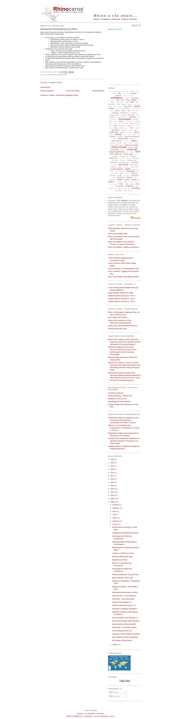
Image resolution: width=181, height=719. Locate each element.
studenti (129, 177)
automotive (112, 100)
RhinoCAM (113, 158)
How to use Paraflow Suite (117, 234)
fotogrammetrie (114, 115)
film (138, 110)
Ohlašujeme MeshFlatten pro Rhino (125, 592)
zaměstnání (119, 190)
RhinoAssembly (123, 156)
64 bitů (114, 93)
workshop (136, 188)
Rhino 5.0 (118, 154)
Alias (128, 93)
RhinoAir (115, 156)
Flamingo (115, 113)
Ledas (115, 128)
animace (118, 95)
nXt (134, 134)
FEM (133, 110)
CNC (134, 104)
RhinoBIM (133, 156)
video (137, 184)
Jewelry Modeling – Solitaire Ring (120, 396)
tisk (110, 184)
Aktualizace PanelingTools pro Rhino (58, 29)
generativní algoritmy (122, 117)
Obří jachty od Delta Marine (122, 640)
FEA (129, 111)
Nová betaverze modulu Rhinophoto (125, 637)
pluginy (134, 141)
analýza (134, 93)
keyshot (131, 123)
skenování (122, 171)
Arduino (125, 95)
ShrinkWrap (135, 169)
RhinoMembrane (132, 160)
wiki (125, 188)
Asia (112, 716)
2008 (113, 502)
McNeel (124, 200)
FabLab (123, 110)
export (117, 111)
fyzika (137, 115)
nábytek (136, 132)
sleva (138, 171)
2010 (113, 495)
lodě (131, 128)
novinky (129, 134)
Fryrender (131, 115)
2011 (113, 492)
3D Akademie (116, 91)
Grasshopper (125, 119)
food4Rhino (133, 113)
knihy (115, 126)
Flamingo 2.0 (124, 113)
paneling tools (123, 138)
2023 (113, 466)
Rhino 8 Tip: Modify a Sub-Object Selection (123, 277)
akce (124, 93)
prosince (116, 505)
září (114, 514)
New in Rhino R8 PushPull (117, 317)
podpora (112, 143)
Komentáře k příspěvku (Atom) (67, 95)
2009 (113, 499)
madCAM (123, 130)
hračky (115, 121)
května (115, 645)
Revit (127, 152)
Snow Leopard (114, 173)
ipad (110, 123)
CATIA (118, 104)
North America (74, 716)
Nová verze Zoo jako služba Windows (125, 621)
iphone (115, 123)
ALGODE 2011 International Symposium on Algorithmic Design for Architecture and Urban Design (124, 440)
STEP (113, 177)
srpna (115, 518)
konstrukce (122, 126)
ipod (119, 123)
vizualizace (129, 186)
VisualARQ (119, 186)
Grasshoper (114, 119)
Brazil (134, 100)
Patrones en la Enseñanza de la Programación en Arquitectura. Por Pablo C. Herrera (124, 427)
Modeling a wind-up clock (117, 399)
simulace (111, 171)
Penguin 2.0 (126, 141)
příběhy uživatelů (119, 147)
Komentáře (114, 696)
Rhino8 (136, 154)
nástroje (111, 134)
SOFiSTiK (126, 173)
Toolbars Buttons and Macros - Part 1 (121, 301)
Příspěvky (114, 692)
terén (125, 182)
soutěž (119, 175)
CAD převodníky (120, 102)
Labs (134, 126)
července (116, 521)
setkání (127, 169)
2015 (113, 479)
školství (127, 180)
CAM (132, 102)
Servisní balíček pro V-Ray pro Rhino (125, 574)
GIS (139, 117)
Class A (124, 104)
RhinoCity (128, 158)
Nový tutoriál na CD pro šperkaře (124, 624)
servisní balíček (117, 169)
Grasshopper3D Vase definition (119, 401)
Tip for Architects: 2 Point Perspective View (123, 269)
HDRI (110, 121)
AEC (119, 93)
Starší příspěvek (98, 91)
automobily (134, 98)
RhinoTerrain (134, 165)
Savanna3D (126, 167)
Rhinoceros (122, 158)
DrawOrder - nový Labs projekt (123, 599)
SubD (135, 177)
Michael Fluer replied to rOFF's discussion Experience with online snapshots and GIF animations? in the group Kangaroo (124, 341)
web (115, 188)
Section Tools (134, 167)
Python (130, 147)
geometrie (132, 117)
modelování (113, 132)
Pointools (119, 143)
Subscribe (136, 218)
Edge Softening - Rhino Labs (122, 578)
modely (122, 132)
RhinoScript (123, 165)
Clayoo (130, 104)
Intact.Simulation (129, 121)
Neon (124, 134)
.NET (110, 91)
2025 (113, 459)
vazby (126, 184)
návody (118, 134)
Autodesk (126, 98)
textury (130, 182)
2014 (113, 482)
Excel (132, 108)
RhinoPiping (114, 165)
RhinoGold (115, 160)
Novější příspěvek (46, 91)
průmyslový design (131, 145)
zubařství (130, 190)
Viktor (112, 186)
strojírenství (121, 177)
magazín (130, 130)
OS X (114, 138)
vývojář (110, 188)
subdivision (112, 179)
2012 (113, 489)
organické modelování (131, 136)
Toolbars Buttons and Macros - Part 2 (121, 298)
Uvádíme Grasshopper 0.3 (121, 602)
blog (122, 100)
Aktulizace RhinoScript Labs (122, 556)
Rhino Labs (62, 74)
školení (120, 180)
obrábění (112, 136)
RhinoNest (113, 162)
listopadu (116, 508)
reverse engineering (116, 152)
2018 (113, 472)
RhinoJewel (123, 160)
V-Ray (121, 184)
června (115, 524)
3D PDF (132, 91)
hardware (135, 119)
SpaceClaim (126, 175)
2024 (113, 463)
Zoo (125, 190)
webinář (120, 188)
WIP (129, 188)
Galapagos (112, 117)
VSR (136, 186)
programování (119, 145)
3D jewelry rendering (115, 393)
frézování (123, 115)
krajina (129, 126)
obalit (138, 134)
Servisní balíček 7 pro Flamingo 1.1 (125, 618)
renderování (132, 149)
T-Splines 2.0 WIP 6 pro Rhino (123, 553)
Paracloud (132, 138)
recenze (122, 149)
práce (125, 143)
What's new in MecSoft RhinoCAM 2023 (122, 326)
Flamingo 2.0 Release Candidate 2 (124, 609)
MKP (135, 130)
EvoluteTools (126, 108)
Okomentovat (45, 87)
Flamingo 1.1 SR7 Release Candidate (125, 634)
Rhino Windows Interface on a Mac (120, 293)
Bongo (127, 100)
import (121, 121)
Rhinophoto (135, 162)
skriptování (130, 171)
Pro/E (130, 143)
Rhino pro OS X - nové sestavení (124, 596)
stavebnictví (135, 175)
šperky (134, 180)
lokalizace (137, 128)
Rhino (131, 152)
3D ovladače (125, 91)
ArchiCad (131, 95)
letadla (121, 128)
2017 (113, 476)
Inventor (137, 121)
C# (139, 100)
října (114, 511)
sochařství (134, 173)
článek (115, 106)
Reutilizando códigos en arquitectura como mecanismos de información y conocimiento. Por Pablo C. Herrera (123, 420)
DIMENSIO (118, 108)
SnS (121, 173)
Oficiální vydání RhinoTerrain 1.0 (124, 605)
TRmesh (115, 184)
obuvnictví (120, 136)
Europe (88, 716)
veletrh (132, 184)
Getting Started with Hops (117, 328)
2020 (113, 469)
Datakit (120, 106)
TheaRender (137, 182)
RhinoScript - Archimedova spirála (124, 627)
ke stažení (97, 32)
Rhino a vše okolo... (116, 16)
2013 (113, 485)
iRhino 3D (125, 123)
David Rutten (128, 106)
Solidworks (113, 175)
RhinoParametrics (124, 162)
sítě (116, 171)
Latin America (101, 716)
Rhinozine (113, 167)
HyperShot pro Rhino (119, 560)
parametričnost (117, 141)
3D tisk (138, 91)
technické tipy (119, 182)
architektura (51, 74)
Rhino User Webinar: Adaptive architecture (123, 247)
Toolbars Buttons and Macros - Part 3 (121, 296)
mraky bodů (129, 132)
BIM (118, 100)
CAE (126, 102)
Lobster (126, 128)
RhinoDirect (136, 158)
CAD (112, 102)
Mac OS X (116, 130)
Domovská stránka (73, 91)
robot (119, 167)
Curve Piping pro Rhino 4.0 (122, 631)
